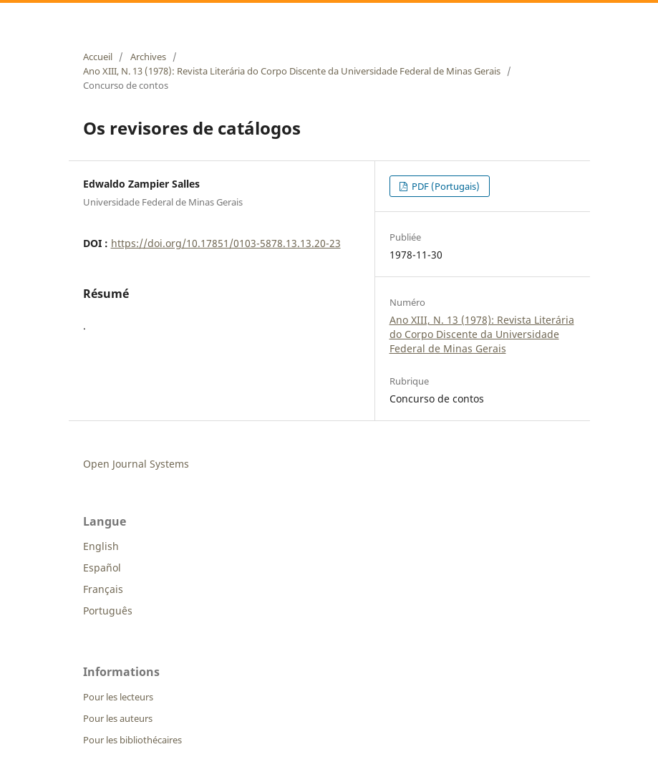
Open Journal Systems (136, 464)
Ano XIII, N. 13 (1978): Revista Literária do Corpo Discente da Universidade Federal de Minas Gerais (291, 70)
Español (102, 567)
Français (103, 589)
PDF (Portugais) (445, 186)
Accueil (97, 56)
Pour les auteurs (118, 718)
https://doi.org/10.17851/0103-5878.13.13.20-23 (226, 243)
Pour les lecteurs (118, 696)
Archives (148, 56)
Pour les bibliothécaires (132, 739)
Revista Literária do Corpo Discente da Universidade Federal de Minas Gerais (281, 16)
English (101, 546)
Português (107, 610)
